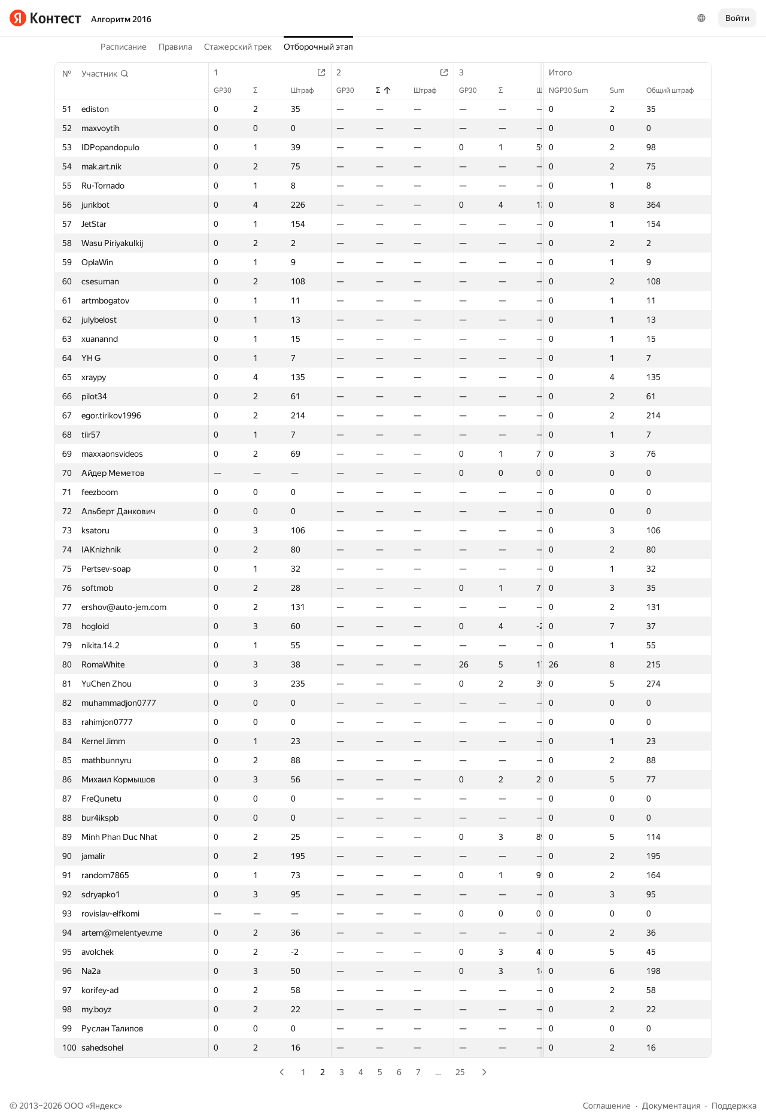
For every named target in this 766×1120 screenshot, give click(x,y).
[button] (105, 73)
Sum (623, 90)
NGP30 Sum (574, 90)
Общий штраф (676, 90)
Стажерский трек (238, 46)
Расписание (124, 46)
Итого (566, 72)
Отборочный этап (318, 46)
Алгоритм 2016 (121, 19)
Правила (175, 46)
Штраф (308, 90)
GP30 (229, 90)
